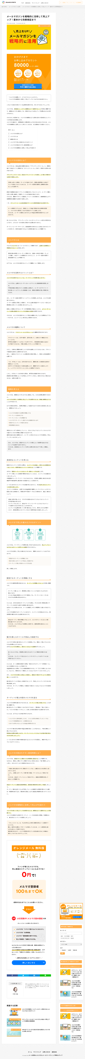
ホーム (30, 1052)
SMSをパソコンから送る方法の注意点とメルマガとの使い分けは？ (36, 1030)
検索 (62, 953)
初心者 (72, 938)
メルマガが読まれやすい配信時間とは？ (20, 145)
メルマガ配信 (66, 936)
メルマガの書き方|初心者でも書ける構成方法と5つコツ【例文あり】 (76, 984)
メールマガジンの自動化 (15, 1019)
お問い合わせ (44, 3)
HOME (5, 6)
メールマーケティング (65, 938)
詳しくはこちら (28, 962)
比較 (62, 936)
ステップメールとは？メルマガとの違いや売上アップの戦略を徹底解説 (36, 1020)
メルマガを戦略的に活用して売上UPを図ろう (22, 148)
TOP (22, 3)
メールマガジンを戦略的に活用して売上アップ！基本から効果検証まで (42, 6)
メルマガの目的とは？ (15, 133)
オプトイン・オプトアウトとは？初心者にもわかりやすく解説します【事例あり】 (77, 973)
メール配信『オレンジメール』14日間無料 (70, 2)
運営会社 (27, 3)
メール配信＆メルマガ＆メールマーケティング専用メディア (46, 1055)
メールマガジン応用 (14, 6)
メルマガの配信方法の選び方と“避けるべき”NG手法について (77, 994)
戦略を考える (13, 139)
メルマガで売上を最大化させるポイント (20, 142)
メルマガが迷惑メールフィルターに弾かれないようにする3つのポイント (36, 1010)
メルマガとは (13, 136)
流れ (72, 936)
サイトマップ (35, 3)
